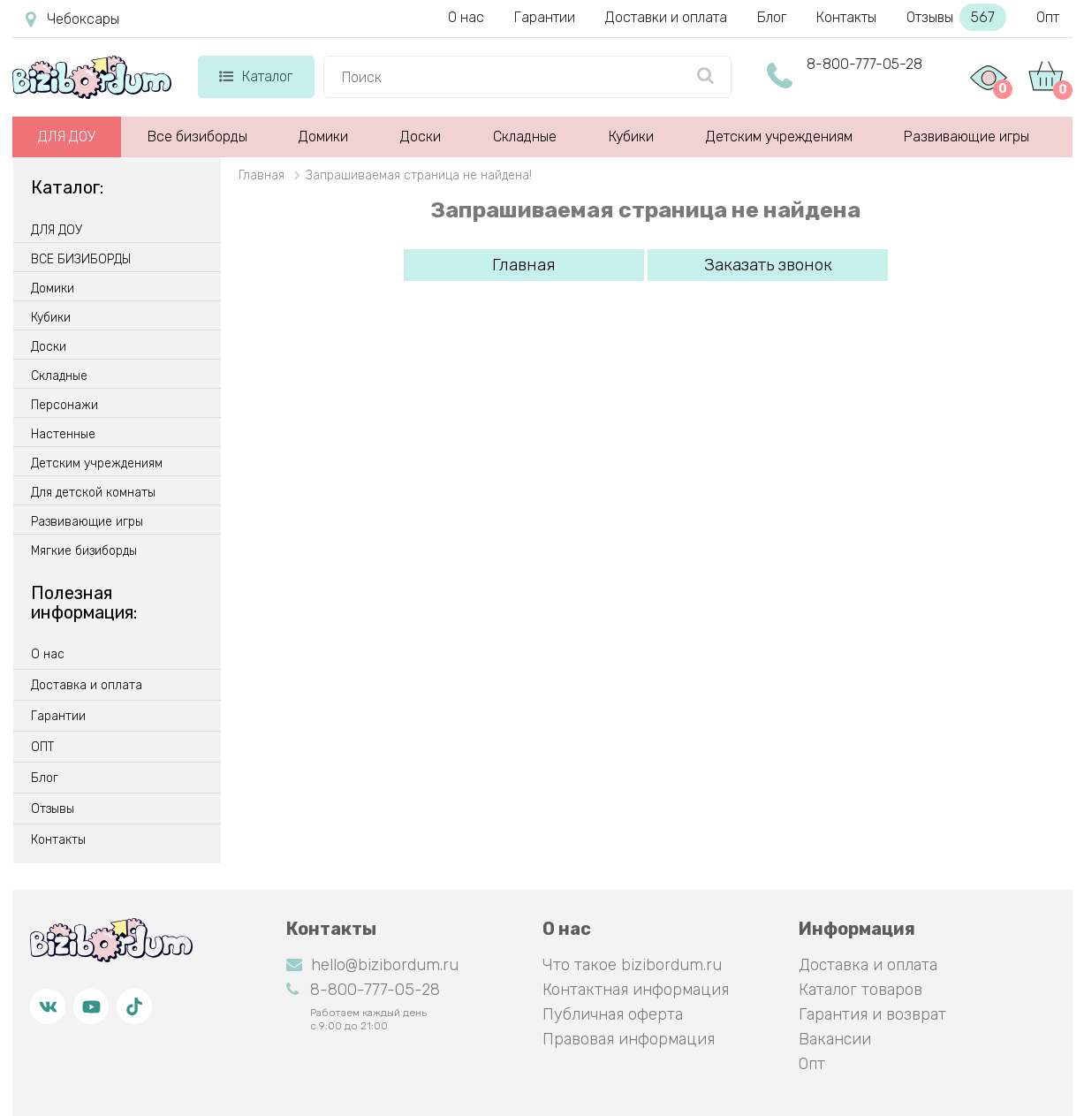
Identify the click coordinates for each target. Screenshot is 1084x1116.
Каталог (255, 76)
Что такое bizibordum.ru (632, 965)
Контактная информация (635, 990)
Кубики (631, 136)
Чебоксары (72, 19)
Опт (1047, 17)
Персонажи (64, 405)
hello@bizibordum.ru (372, 965)
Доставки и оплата (666, 17)
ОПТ (42, 747)
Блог (771, 17)
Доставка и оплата (86, 685)
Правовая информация (628, 1039)
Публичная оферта (612, 1014)
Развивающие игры (966, 136)
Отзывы (956, 17)
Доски (420, 136)
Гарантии (544, 17)
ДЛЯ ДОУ (66, 136)
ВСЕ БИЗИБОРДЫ (81, 260)
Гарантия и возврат (872, 1014)
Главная (524, 264)
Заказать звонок (768, 264)
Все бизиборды (197, 136)
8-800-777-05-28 (864, 64)
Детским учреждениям (779, 136)
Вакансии (835, 1039)
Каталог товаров (860, 990)
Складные (525, 136)
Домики (323, 136)
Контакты (846, 17)
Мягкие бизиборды (84, 551)
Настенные (63, 435)
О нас (466, 17)
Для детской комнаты (93, 493)
